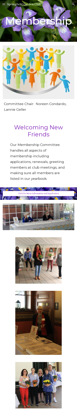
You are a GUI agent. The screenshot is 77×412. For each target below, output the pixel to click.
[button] (3, 4)
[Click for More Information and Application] (38, 193)
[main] (38, 20)
